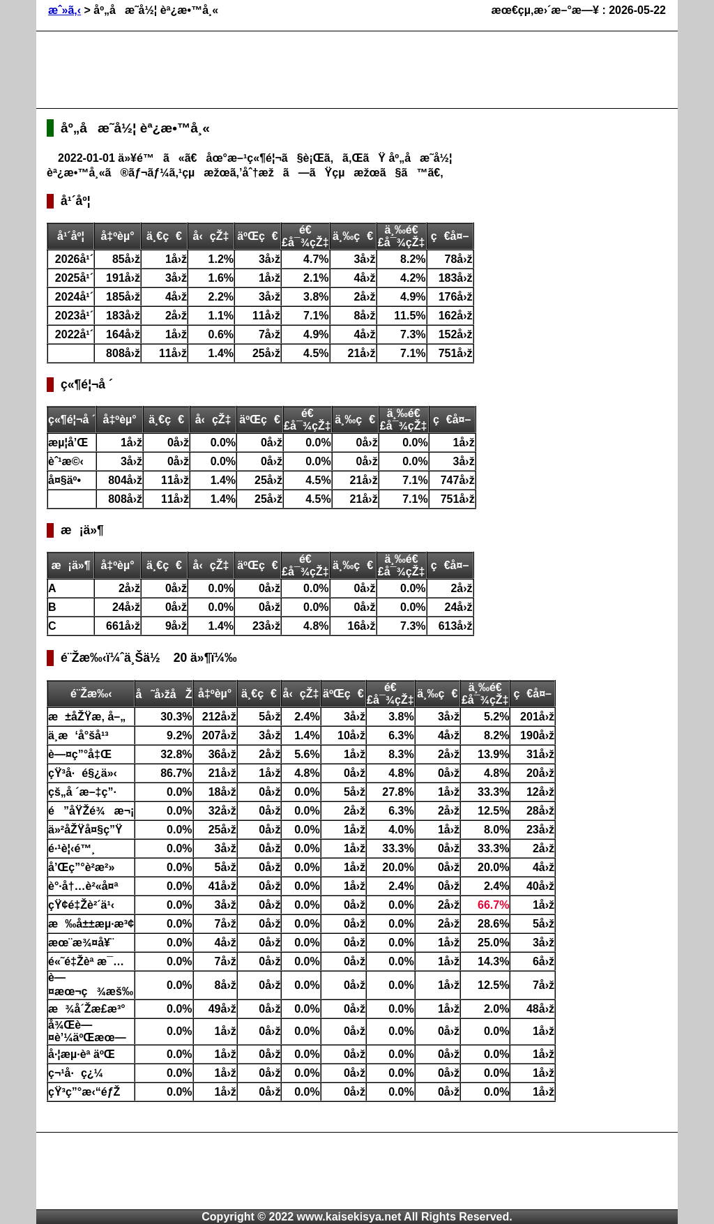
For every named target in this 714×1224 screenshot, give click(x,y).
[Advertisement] (300, 69)
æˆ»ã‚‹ (64, 10)
